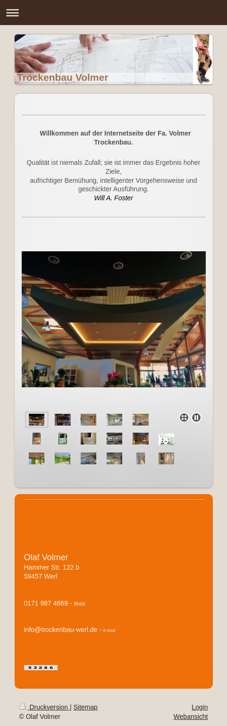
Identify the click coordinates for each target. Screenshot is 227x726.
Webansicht (191, 716)
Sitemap (86, 707)
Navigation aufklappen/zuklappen (113, 12)
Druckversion (44, 707)
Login (200, 707)
